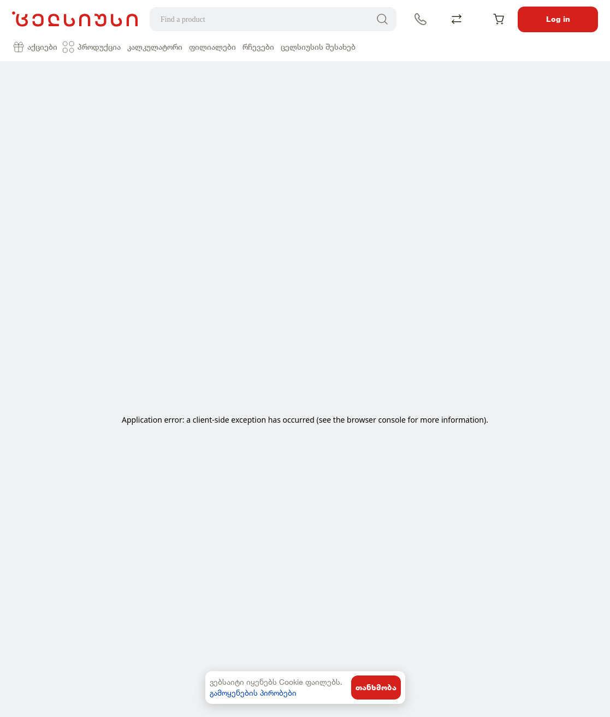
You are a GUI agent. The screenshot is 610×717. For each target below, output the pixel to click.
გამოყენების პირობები (253, 692)
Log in (558, 19)
